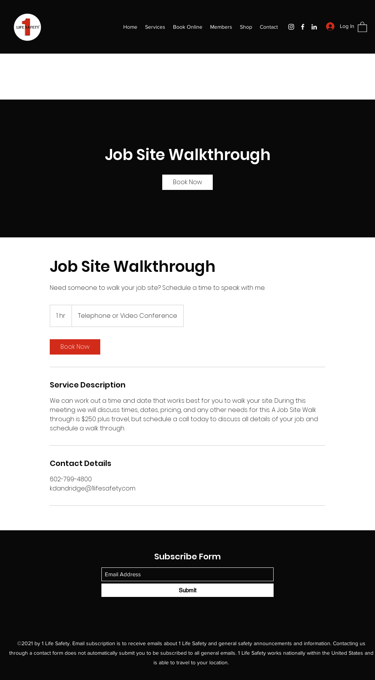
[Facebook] (303, 27)
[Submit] (187, 590)
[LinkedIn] (314, 27)
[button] (362, 26)
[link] (187, 182)
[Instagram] (291, 27)
